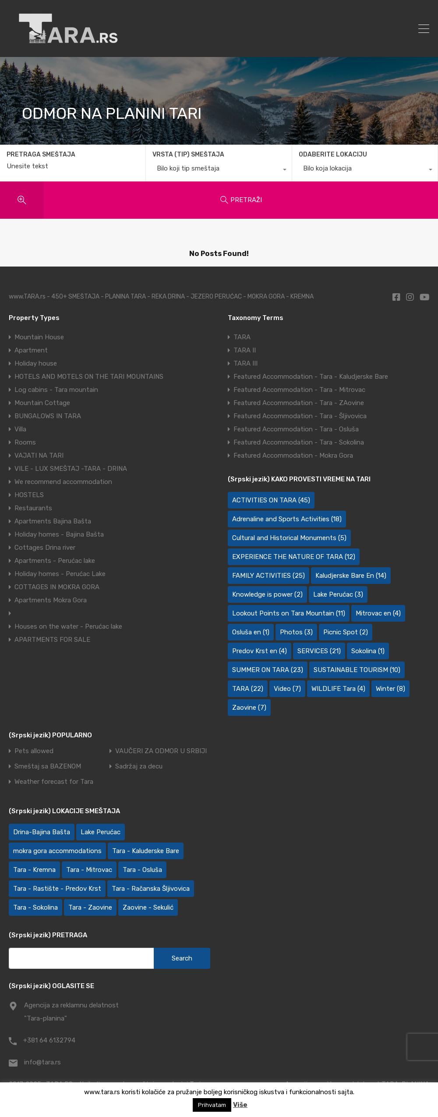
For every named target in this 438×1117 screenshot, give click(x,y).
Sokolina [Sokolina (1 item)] (368, 651)
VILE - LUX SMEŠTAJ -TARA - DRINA (70, 469)
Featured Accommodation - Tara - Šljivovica (300, 416)
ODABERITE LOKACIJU (333, 154)
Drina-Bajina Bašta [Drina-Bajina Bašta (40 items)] (41, 832)
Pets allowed (33, 751)
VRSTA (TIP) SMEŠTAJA (188, 154)
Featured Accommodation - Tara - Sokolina (298, 442)
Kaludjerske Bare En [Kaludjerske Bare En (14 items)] (350, 576)
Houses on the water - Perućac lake (68, 626)
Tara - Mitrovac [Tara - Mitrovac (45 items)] (89, 870)
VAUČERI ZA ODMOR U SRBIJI (161, 751)
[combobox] (218, 170)
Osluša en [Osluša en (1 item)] (250, 632)
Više (240, 1105)
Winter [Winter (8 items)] (390, 689)
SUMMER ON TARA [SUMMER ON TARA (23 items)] (267, 670)
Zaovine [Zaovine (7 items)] (249, 707)
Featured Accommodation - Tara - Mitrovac (299, 390)
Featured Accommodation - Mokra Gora (293, 455)
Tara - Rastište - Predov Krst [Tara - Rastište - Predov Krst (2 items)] (57, 889)
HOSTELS (29, 495)
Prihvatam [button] (212, 1105)
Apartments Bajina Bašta (52, 521)
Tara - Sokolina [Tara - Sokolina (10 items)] (35, 907)
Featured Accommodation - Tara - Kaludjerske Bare (310, 377)
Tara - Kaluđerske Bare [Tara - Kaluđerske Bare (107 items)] (145, 851)
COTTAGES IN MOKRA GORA (56, 587)
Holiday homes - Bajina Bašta (59, 534)
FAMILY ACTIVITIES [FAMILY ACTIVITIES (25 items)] (268, 576)
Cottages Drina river (44, 547)
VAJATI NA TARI (39, 455)
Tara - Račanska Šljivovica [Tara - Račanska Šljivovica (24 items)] (151, 889)
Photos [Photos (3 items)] (296, 632)
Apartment (31, 350)
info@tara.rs (42, 1062)
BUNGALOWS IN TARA (47, 416)
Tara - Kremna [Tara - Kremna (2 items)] (34, 870)
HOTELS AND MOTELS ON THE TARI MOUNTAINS (88, 377)
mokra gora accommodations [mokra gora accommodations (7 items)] (57, 851)
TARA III (245, 363)
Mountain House (39, 337)
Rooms (25, 442)
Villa (20, 429)
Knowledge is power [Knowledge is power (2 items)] (267, 594)
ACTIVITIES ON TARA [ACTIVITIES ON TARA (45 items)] (271, 500)
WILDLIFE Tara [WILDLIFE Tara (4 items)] (338, 689)
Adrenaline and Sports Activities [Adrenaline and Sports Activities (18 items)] (287, 519)
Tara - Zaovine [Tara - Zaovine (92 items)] (90, 907)
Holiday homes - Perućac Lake (60, 574)
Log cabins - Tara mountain (56, 390)
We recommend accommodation (63, 482)
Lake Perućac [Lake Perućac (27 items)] (100, 832)
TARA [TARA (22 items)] (247, 689)
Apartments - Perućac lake (54, 561)
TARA (242, 337)
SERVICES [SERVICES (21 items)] (319, 651)
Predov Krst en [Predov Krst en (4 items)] (259, 651)
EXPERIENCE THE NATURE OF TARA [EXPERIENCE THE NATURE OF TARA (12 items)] (293, 557)
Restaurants (33, 508)
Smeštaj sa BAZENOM (47, 766)
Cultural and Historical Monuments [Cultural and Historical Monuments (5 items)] (289, 538)
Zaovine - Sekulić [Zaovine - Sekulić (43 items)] (148, 907)
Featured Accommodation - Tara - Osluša (296, 429)
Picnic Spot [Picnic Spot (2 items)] (345, 632)
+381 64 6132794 (49, 1040)
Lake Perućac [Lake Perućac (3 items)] (338, 594)
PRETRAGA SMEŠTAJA (41, 154)
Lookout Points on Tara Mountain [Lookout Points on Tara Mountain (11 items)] (288, 613)
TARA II (244, 350)
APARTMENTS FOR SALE (52, 640)
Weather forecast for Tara (53, 782)
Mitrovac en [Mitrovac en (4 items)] (378, 613)
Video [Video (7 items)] (287, 689)
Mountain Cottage (42, 403)
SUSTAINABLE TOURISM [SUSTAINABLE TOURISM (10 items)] (357, 670)
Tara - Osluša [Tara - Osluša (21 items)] (142, 870)
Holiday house (35, 363)
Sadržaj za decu (138, 766)
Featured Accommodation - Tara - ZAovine (298, 403)
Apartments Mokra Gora (50, 600)
